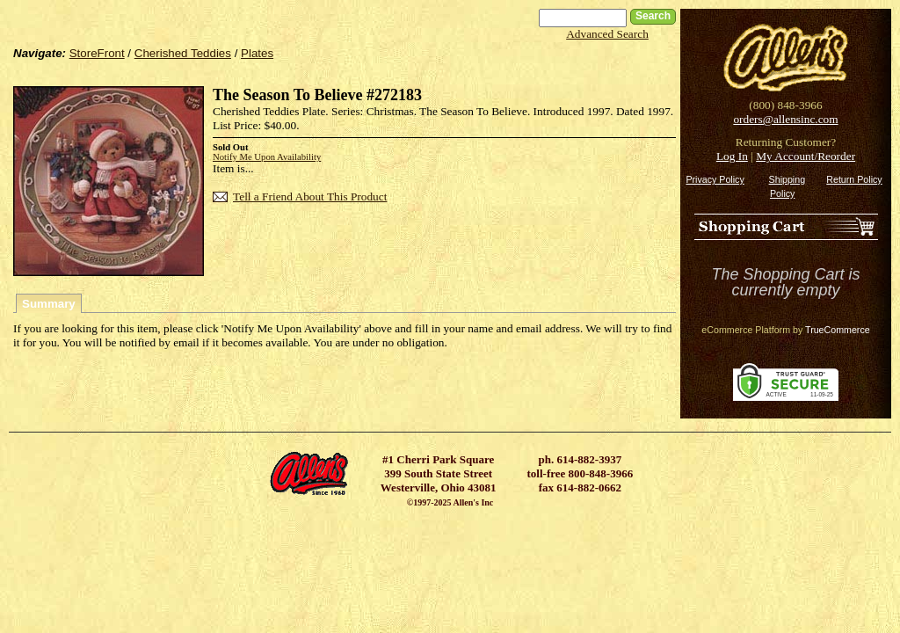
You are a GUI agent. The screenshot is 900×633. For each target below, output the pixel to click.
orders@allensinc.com (785, 119)
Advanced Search (607, 33)
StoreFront (97, 53)
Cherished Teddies (182, 53)
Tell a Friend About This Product (310, 196)
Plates (257, 53)
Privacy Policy (715, 179)
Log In (732, 156)
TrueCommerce (837, 329)
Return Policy (854, 179)
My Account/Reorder (805, 156)
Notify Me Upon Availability (267, 157)
